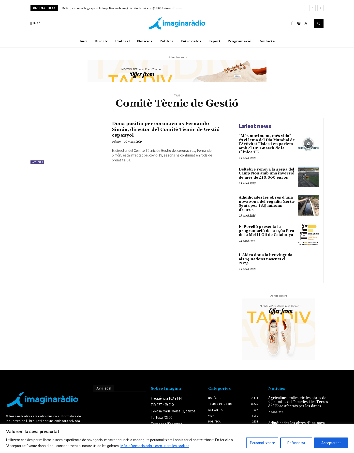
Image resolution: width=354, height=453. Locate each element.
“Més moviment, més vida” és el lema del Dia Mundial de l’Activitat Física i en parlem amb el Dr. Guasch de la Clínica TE (267, 144)
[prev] (313, 8)
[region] (177, 438)
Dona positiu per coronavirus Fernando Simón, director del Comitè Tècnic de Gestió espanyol (165, 129)
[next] (320, 8)
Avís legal (103, 388)
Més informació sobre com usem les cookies (154, 446)
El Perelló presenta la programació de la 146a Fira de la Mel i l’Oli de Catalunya (266, 230)
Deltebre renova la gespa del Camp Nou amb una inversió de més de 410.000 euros (117, 8)
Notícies (37, 162)
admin (116, 142)
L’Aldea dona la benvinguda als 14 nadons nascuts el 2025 (265, 259)
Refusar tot (296, 443)
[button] (319, 23)
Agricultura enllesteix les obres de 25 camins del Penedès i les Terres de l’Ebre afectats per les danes (298, 402)
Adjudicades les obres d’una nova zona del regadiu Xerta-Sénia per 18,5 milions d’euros (267, 203)
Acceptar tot (331, 443)
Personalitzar (260, 443)
